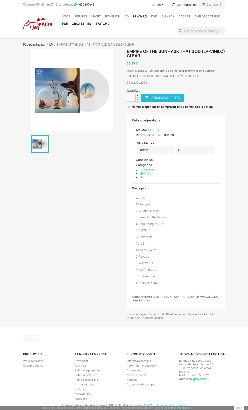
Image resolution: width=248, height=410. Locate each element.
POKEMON (112, 16)
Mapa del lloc (83, 394)
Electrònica (147, 170)
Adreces (132, 379)
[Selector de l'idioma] (158, 5)
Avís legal (80, 365)
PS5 (65, 24)
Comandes (133, 370)
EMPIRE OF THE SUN (159, 130)
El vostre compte (141, 354)
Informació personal (139, 361)
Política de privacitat (87, 370)
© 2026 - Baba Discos (158, 405)
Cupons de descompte (141, 384)
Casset (184, 16)
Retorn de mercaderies (141, 365)
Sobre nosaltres (85, 375)
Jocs (66, 16)
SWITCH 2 (102, 24)
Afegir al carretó (162, 97)
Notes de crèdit (136, 375)
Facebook (27, 338)
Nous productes (33, 365)
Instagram (35, 338)
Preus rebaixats (33, 361)
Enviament (81, 361)
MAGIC (96, 16)
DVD (154, 16)
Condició (142, 160)
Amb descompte (207, 16)
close (239, 407)
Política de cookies (86, 379)
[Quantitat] (131, 98)
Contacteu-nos (84, 384)
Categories (144, 165)
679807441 (86, 5)
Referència (143, 135)
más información (181, 407)
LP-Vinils (140, 16)
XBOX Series (81, 24)
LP (141, 177)
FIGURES (81, 16)
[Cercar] (201, 31)
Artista (141, 130)
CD (126, 16)
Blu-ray (167, 16)
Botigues (80, 389)
